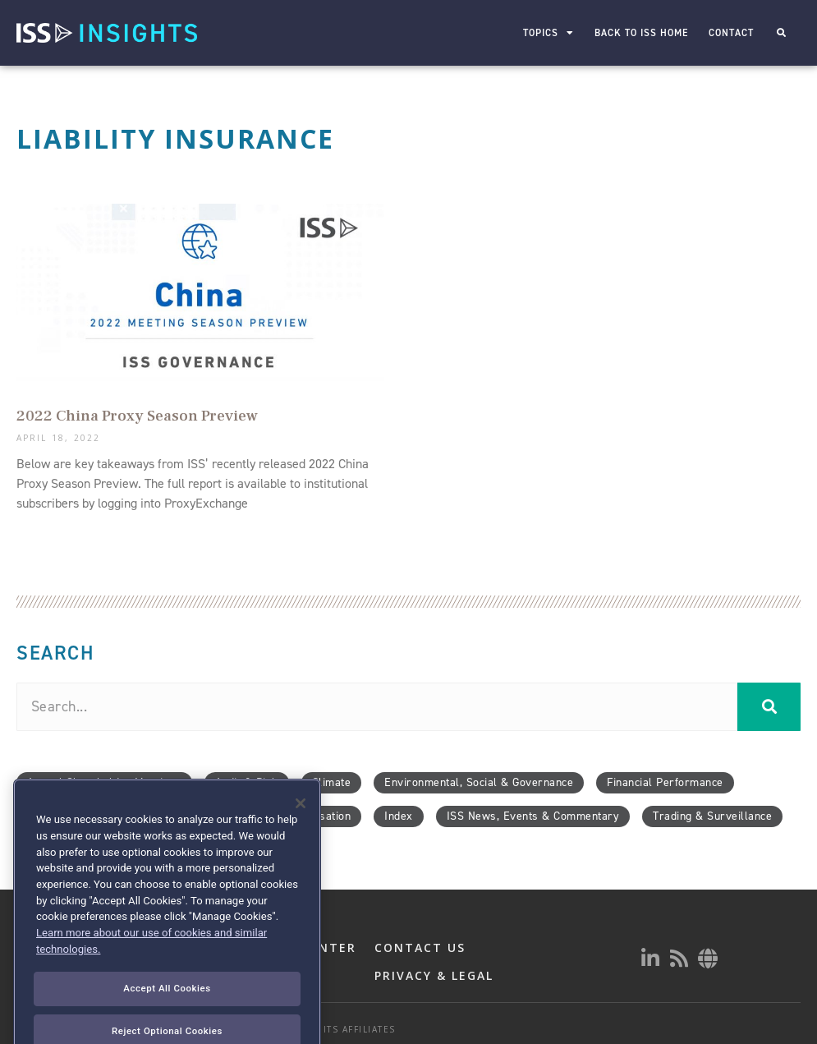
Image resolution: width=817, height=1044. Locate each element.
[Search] (769, 707)
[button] (781, 33)
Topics (547, 33)
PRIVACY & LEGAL (433, 975)
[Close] (300, 845)
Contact (730, 32)
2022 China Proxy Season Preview (137, 415)
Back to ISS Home (640, 32)
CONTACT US (420, 947)
